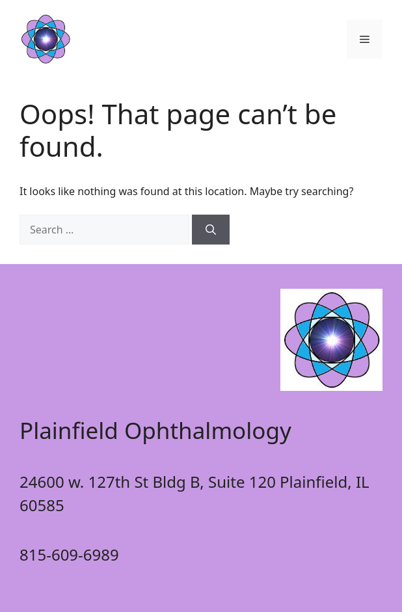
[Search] (211, 230)
